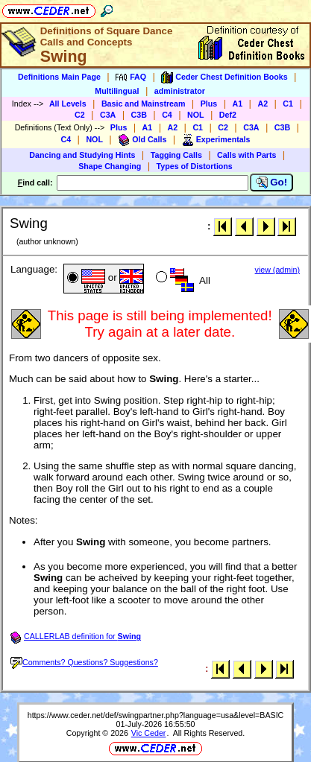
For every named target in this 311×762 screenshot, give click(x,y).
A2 (262, 103)
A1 (238, 103)
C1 (288, 103)
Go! (272, 182)
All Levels (68, 103)
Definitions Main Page (59, 76)
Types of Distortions (195, 166)
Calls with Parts (246, 154)
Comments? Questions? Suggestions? (84, 662)
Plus (209, 103)
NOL (195, 114)
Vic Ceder (148, 732)
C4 (167, 114)
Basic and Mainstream (143, 103)
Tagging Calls (176, 154)
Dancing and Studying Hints (82, 154)
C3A (108, 114)
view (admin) (277, 269)
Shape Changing (109, 166)
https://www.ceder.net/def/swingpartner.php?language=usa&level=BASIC (156, 715)
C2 (80, 114)
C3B (139, 114)
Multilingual (117, 90)
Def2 (227, 114)
